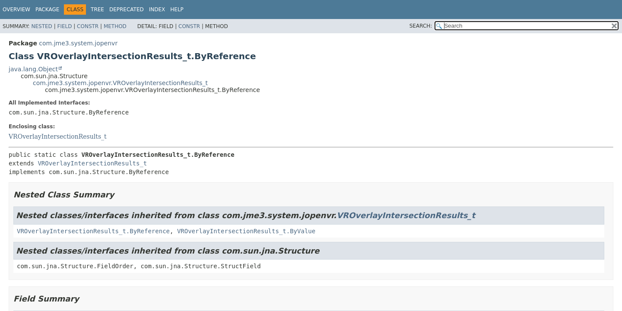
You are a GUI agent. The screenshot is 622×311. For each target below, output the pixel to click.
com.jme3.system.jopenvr (78, 43)
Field (64, 26)
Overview (16, 9)
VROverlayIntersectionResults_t (58, 136)
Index (157, 9)
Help (177, 9)
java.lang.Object (33, 69)
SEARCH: (420, 26)
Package (47, 9)
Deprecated (126, 9)
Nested (41, 26)
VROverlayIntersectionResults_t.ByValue (246, 231)
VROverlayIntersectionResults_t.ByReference (93, 231)
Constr (87, 26)
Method (115, 26)
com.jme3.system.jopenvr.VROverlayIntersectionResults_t (120, 82)
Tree (97, 9)
